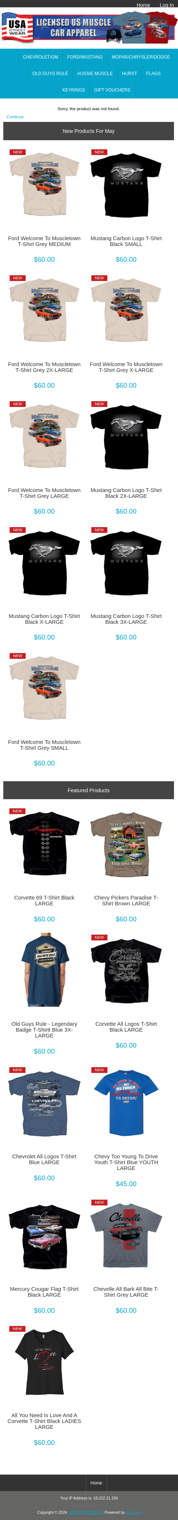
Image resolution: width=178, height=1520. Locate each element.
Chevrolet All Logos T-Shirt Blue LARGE (44, 1159)
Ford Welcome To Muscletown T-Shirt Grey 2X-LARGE (44, 367)
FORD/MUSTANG (85, 57)
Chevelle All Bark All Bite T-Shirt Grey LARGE (126, 1292)
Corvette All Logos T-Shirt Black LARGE (126, 1027)
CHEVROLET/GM (40, 57)
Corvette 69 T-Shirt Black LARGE (44, 900)
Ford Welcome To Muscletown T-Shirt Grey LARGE (44, 493)
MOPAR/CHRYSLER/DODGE (141, 57)
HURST (129, 73)
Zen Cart (133, 1512)
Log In (167, 5)
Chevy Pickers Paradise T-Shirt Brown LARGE (126, 900)
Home (143, 5)
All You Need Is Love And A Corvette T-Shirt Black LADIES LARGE (44, 1421)
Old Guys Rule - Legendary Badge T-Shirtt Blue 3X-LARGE (44, 1030)
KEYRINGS (73, 90)
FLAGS (153, 73)
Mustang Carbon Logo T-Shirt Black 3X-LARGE (126, 619)
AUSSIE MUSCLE (95, 73)
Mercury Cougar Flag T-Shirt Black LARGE (44, 1292)
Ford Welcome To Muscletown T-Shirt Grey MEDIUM (44, 241)
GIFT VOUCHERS (112, 90)
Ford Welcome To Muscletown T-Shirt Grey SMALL (44, 745)
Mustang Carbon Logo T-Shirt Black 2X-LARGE (126, 493)
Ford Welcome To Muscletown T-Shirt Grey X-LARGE (126, 367)
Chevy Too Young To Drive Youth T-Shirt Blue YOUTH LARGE (126, 1162)
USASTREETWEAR (85, 1512)
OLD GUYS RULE (50, 73)
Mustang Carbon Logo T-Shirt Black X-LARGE (44, 619)
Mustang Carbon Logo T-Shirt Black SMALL (126, 241)
